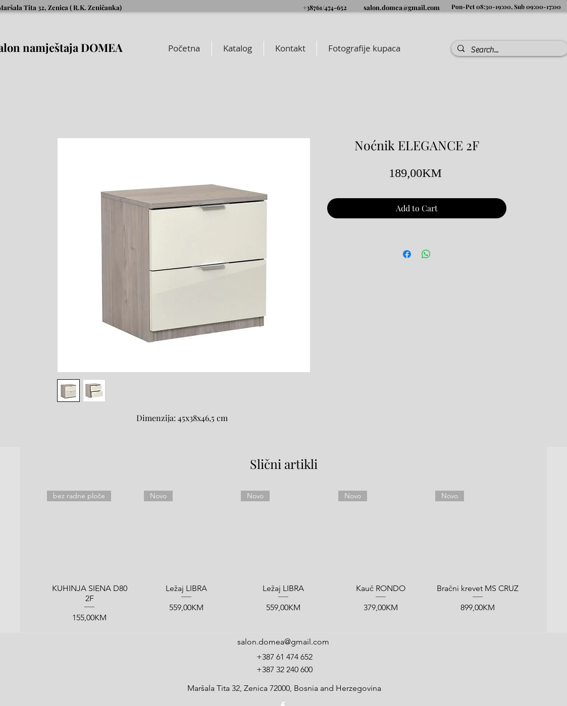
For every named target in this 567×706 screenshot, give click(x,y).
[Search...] (509, 50)
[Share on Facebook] (407, 254)
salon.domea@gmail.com (402, 7)
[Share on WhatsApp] (426, 254)
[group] (283, 557)
